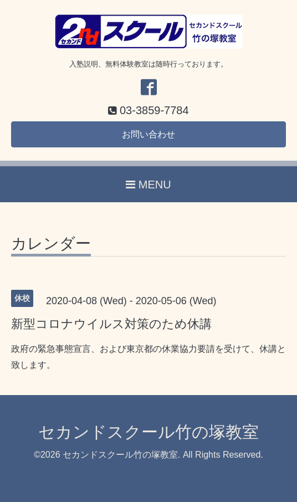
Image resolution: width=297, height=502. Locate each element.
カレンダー (51, 244)
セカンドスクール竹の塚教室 (148, 432)
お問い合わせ (148, 134)
